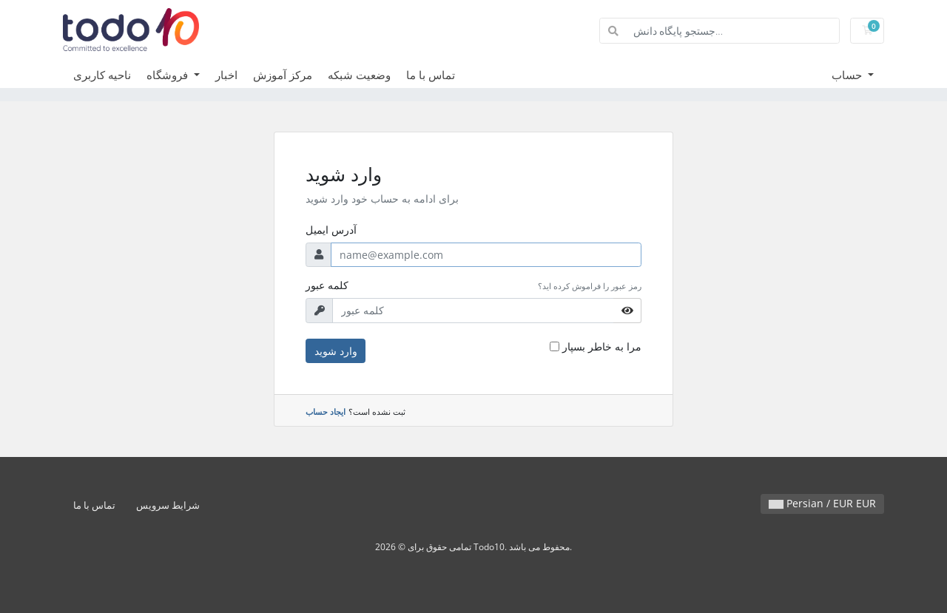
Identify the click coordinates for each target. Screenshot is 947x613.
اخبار (226, 74)
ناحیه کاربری (102, 74)
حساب (848, 74)
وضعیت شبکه (359, 74)
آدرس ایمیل (331, 230)
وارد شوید (335, 351)
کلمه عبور (327, 285)
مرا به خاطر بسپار (601, 346)
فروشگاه (168, 74)
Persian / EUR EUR (822, 503)
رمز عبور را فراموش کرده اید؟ (589, 285)
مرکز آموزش (282, 74)
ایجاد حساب (326, 411)
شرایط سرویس (168, 505)
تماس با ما (430, 74)
